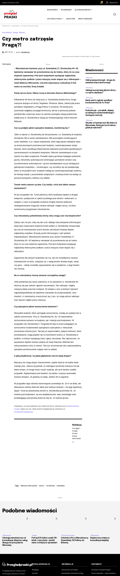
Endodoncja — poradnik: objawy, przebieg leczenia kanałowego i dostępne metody (99, 112)
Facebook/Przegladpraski (23, 412)
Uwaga (16, 32)
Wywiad (22, 32)
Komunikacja (16, 26)
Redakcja (25, 52)
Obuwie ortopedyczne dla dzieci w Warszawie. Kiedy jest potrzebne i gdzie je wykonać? (101, 125)
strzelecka (50, 485)
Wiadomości (6, 26)
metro (41, 485)
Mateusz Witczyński (29, 485)
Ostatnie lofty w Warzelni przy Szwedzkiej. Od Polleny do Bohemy (74, 540)
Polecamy (89, 78)
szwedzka (61, 485)
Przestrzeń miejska (67, 535)
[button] (114, 14)
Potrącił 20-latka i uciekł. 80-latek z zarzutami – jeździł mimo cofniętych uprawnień (44, 540)
